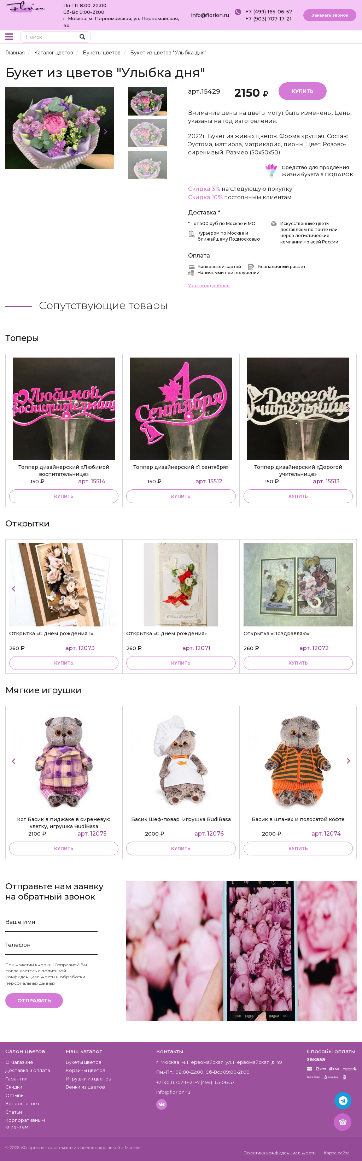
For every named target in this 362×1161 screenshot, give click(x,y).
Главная (15, 52)
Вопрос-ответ (22, 1103)
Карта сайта (337, 1152)
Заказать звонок (329, 15)
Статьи (13, 1112)
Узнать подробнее (209, 285)
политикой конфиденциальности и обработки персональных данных (45, 976)
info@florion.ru (210, 15)
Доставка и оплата (27, 1070)
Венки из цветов (85, 1087)
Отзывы (14, 1095)
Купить (303, 91)
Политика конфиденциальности (280, 1152)
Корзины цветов (85, 1070)
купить (64, 496)
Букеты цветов (102, 52)
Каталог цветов (53, 52)
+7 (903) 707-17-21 (268, 19)
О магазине (19, 1062)
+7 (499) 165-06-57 (268, 11)
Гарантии (16, 1079)
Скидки (13, 1087)
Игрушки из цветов (88, 1079)
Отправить (34, 1000)
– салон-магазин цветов (69, 1147)
